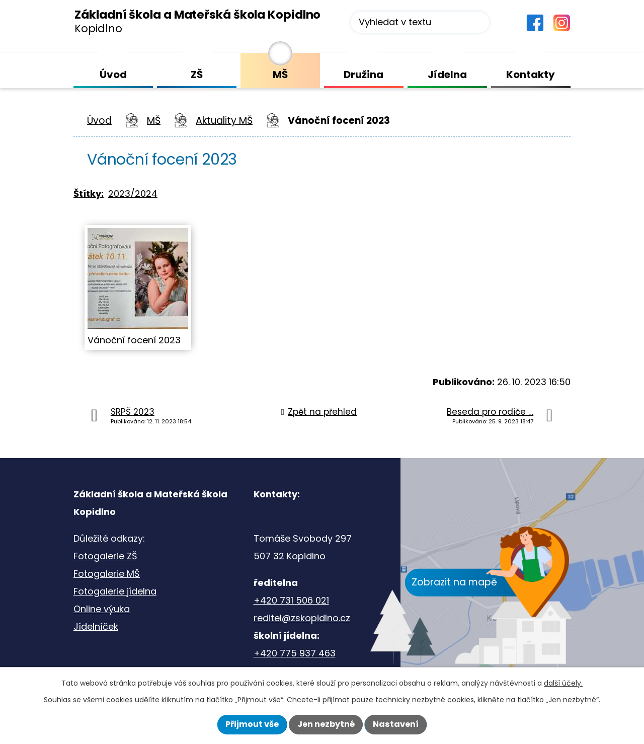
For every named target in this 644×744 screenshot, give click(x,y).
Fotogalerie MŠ (106, 573)
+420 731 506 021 (291, 600)
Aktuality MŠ (224, 120)
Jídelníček (95, 626)
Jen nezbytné (326, 724)
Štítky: (88, 193)
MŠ (153, 120)
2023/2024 (132, 193)
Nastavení (396, 724)
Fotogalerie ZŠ (105, 556)
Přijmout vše (252, 724)
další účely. (563, 683)
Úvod (99, 120)
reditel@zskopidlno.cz (302, 618)
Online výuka (101, 609)
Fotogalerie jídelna (114, 591)
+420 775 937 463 (295, 653)
